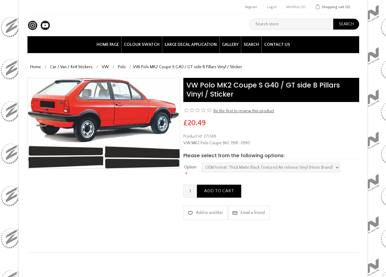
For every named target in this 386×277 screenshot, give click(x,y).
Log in (272, 7)
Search (251, 44)
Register (251, 7)
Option (190, 167)
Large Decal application (191, 44)
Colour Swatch (142, 44)
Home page (107, 44)
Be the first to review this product (244, 111)
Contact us (277, 44)
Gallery (230, 44)
